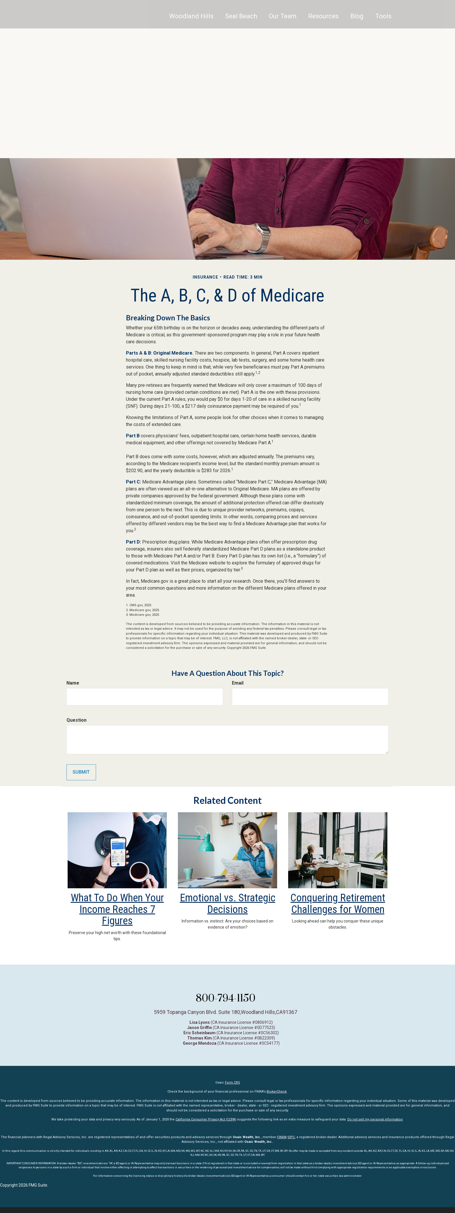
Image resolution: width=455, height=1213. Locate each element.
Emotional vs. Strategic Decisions (227, 904)
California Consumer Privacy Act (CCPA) (206, 1119)
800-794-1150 (225, 998)
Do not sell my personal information (375, 1119)
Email (237, 683)
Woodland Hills (191, 21)
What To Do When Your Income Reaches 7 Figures (117, 909)
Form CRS (232, 1082)
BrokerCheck (277, 1091)
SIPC (291, 1137)
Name (72, 683)
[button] (241, 22)
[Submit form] (81, 772)
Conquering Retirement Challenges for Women (337, 904)
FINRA (281, 1137)
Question (76, 720)
